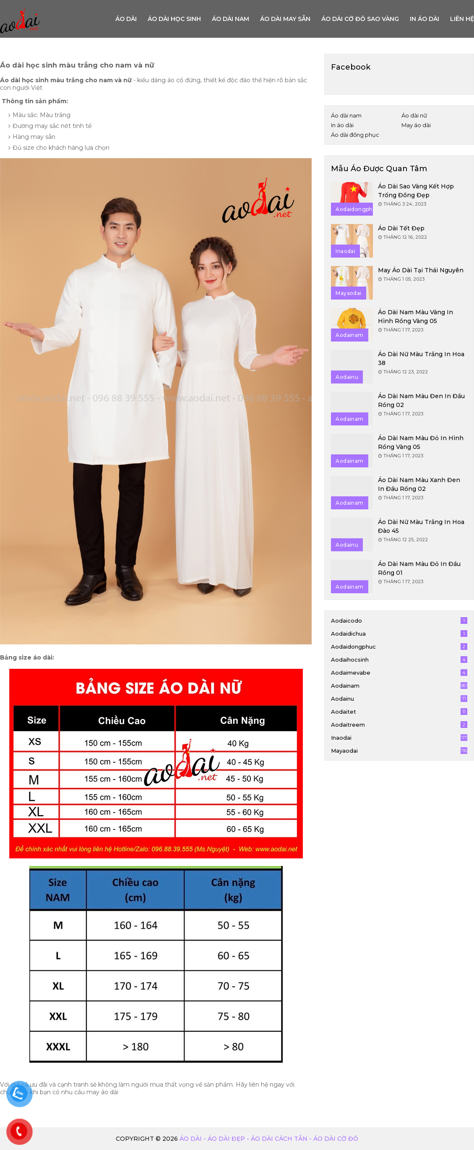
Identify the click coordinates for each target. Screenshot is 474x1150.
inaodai (399, 737)
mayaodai (399, 750)
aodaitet (399, 711)
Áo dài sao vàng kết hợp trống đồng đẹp (416, 191)
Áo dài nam (230, 19)
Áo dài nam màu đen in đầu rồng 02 (421, 400)
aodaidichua (399, 633)
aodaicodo (399, 620)
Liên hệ (462, 19)
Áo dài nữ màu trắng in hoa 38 (421, 358)
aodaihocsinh (399, 659)
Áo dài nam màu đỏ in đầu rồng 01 (419, 568)
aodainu (399, 698)
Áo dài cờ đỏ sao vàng (360, 19)
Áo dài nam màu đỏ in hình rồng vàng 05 (421, 442)
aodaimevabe (399, 672)
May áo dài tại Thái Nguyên (421, 270)
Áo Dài (126, 19)
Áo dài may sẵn (285, 19)
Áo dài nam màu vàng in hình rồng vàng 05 (415, 316)
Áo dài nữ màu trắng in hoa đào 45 (421, 526)
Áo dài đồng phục (355, 134)
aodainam (399, 685)
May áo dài (416, 125)
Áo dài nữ (414, 115)
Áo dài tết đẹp (401, 228)
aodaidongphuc (399, 646)
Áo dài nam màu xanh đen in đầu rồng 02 (419, 484)
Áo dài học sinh (174, 19)
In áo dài (424, 19)
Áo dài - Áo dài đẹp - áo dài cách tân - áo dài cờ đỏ (269, 1138)
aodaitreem (399, 724)
